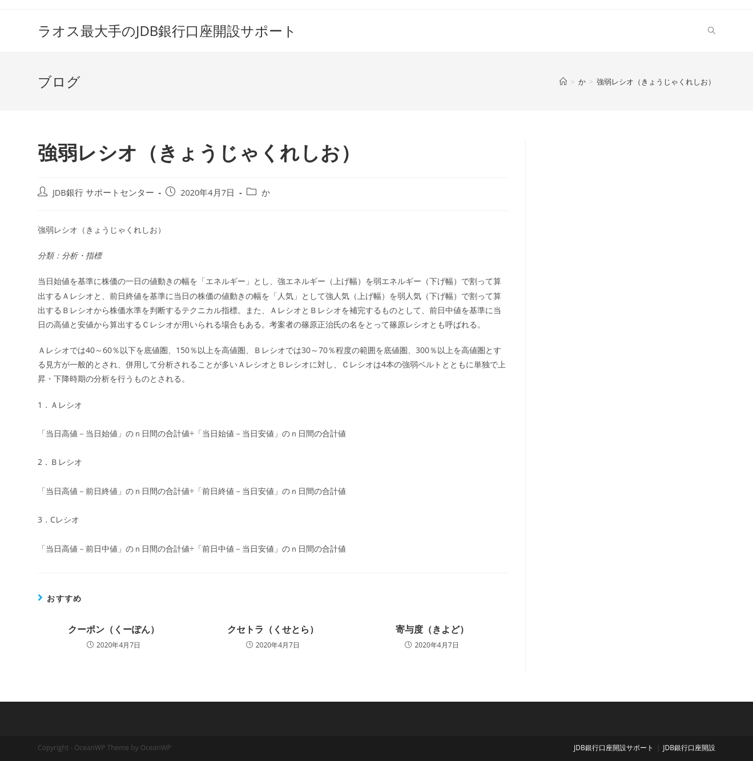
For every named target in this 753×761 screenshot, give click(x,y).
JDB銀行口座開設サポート (614, 747)
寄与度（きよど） (432, 629)
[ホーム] (563, 81)
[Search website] (711, 31)
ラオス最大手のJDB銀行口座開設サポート (167, 30)
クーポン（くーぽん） (113, 629)
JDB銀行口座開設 (689, 747)
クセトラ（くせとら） (273, 629)
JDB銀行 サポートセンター (103, 192)
